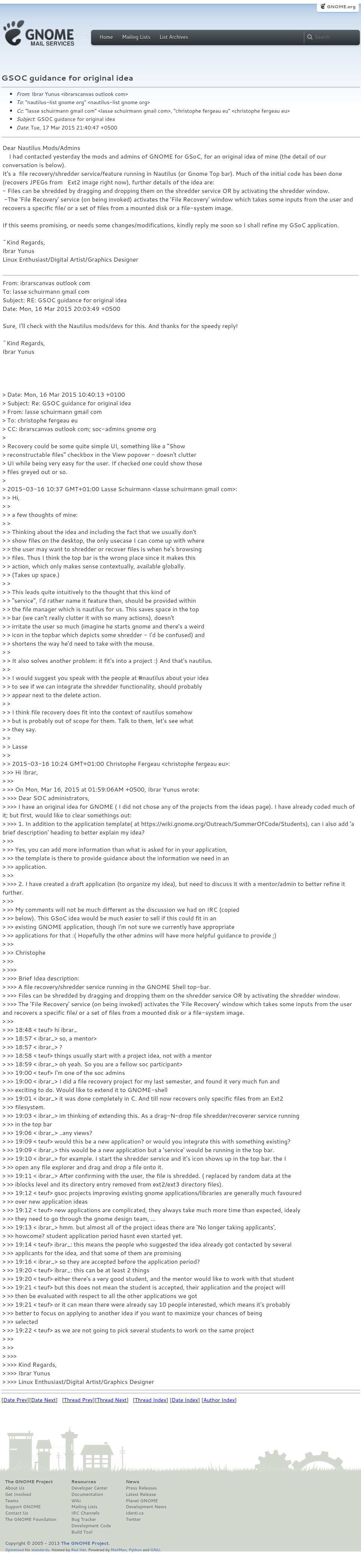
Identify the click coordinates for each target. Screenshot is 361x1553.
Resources (83, 1482)
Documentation (87, 1494)
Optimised (14, 1549)
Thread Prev (78, 1400)
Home (106, 37)
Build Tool (81, 1532)
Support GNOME (23, 1507)
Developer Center (89, 1488)
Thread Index (151, 1400)
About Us (15, 1488)
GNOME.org (341, 6)
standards (40, 1549)
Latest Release (141, 1494)
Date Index (185, 1400)
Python (135, 1549)
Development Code (91, 1526)
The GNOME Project (29, 1482)
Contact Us (16, 1513)
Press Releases (141, 1488)
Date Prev (15, 1400)
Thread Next (112, 1400)
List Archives (173, 37)
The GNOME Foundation (31, 1519)
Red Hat (78, 1549)
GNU (155, 1549)
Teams (12, 1501)
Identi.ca (135, 1513)
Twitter (133, 1519)
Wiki (76, 1501)
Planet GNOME (142, 1501)
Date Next (43, 1400)
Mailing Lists (136, 37)
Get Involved (18, 1494)
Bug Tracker (83, 1519)
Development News (146, 1507)
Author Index (219, 1400)
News (132, 1482)
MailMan (119, 1549)
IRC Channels (85, 1513)
